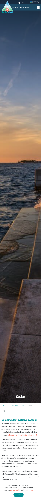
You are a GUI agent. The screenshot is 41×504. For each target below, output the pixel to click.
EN (19, 2)
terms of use (28, 490)
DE (23, 2)
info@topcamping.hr (23, 7)
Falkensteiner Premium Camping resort (22, 435)
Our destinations (13, 405)
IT (26, 2)
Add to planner (10, 411)
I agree (18, 495)
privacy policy (15, 490)
